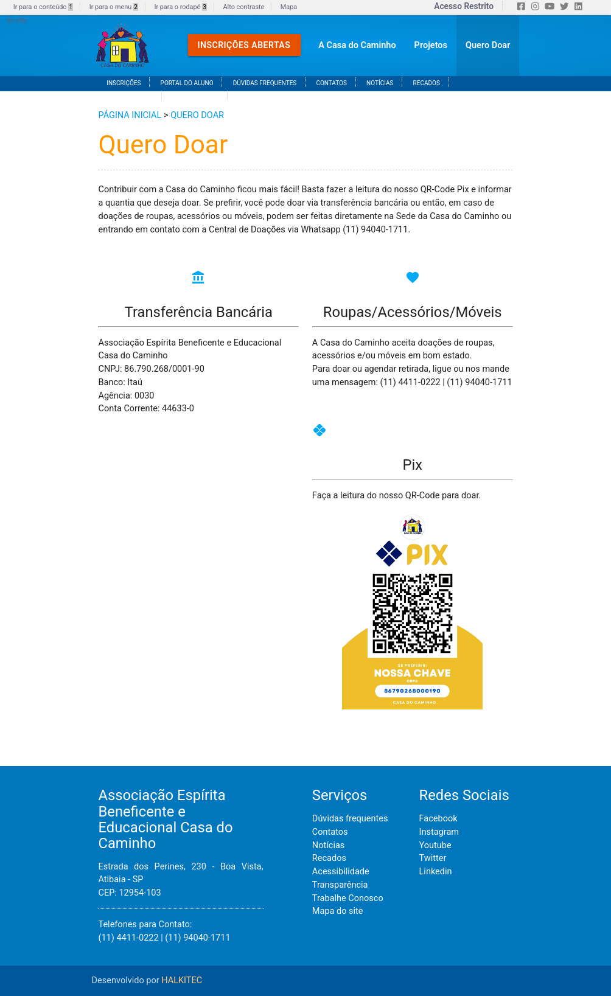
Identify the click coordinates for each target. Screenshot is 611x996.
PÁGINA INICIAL (129, 115)
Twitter (433, 858)
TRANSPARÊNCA (195, 96)
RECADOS (426, 83)
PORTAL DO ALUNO (187, 83)
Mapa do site (337, 911)
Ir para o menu (113, 7)
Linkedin (435, 871)
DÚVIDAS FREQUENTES (265, 83)
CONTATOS (331, 83)
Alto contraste (244, 7)
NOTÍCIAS (379, 83)
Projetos (430, 45)
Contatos (330, 832)
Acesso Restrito (464, 6)
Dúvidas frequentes (350, 818)
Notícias (328, 845)
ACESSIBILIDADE (129, 96)
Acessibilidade (340, 871)
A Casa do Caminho (357, 45)
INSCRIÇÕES (123, 83)
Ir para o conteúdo (43, 7)
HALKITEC (181, 980)
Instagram (439, 832)
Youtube (435, 845)
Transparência (340, 885)
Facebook (438, 818)
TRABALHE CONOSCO (268, 96)
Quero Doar (488, 45)
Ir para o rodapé (180, 7)
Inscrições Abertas (244, 45)
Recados (329, 858)
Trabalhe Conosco (347, 898)
